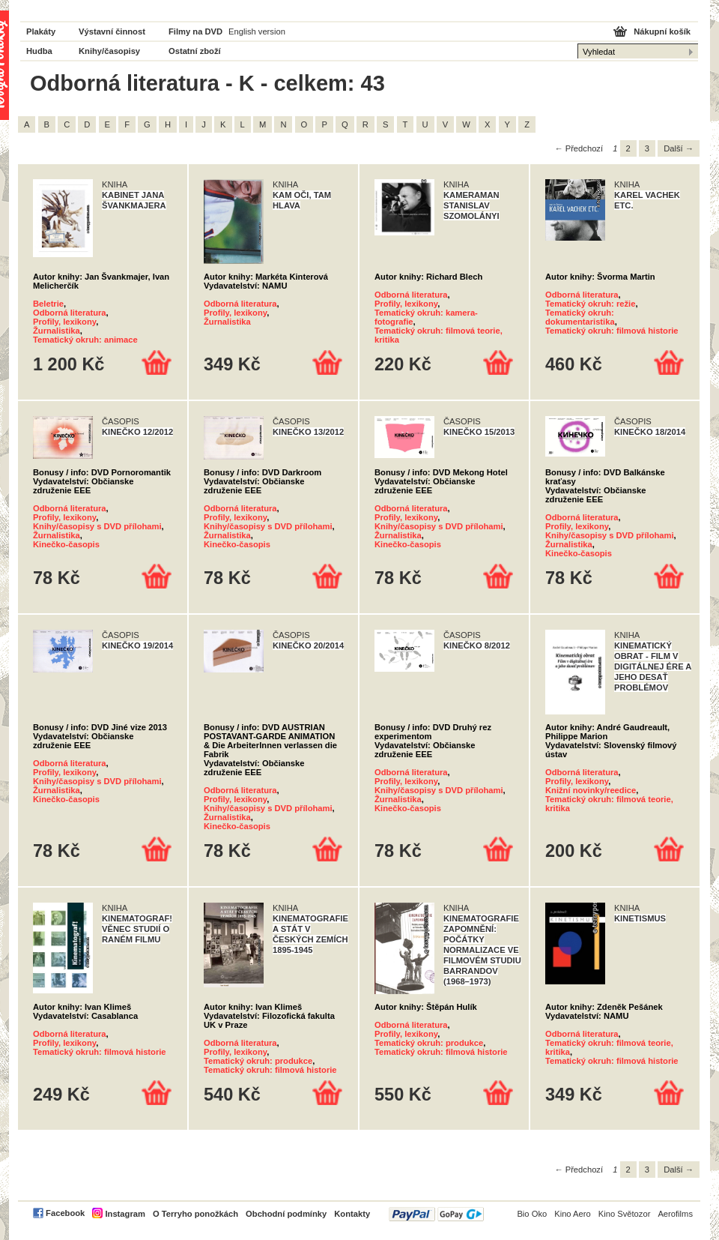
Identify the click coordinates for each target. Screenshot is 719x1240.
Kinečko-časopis (66, 544)
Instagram (125, 1213)
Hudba (39, 50)
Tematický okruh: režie (590, 303)
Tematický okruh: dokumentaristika (580, 317)
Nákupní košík (662, 31)
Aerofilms (675, 1213)
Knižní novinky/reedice (590, 790)
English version (256, 31)
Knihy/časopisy (109, 50)
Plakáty (40, 31)
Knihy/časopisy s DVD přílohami (97, 526)
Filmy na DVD (195, 31)
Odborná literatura (69, 312)
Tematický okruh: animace (85, 339)
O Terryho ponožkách (195, 1213)
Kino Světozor (624, 1213)
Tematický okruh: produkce (258, 1060)
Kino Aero (572, 1213)
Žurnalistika (56, 330)
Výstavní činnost (112, 31)
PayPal (436, 1214)
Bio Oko (532, 1213)
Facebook (65, 1213)
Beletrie (48, 303)
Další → (679, 148)
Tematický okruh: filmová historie (612, 330)
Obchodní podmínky (286, 1213)
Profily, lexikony (64, 321)
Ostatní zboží (195, 50)
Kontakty (352, 1213)
